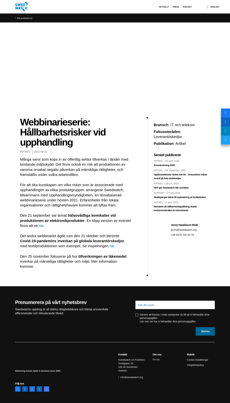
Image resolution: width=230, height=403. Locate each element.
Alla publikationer (25, 18)
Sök (201, 7)
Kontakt (187, 7)
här (41, 226)
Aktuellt (164, 7)
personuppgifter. (187, 321)
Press (176, 7)
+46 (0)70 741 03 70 (183, 238)
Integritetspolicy (195, 364)
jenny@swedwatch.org (185, 233)
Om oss (156, 359)
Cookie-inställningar (197, 359)
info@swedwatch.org (130, 375)
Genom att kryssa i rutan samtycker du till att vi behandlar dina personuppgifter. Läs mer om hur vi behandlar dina (174, 318)
